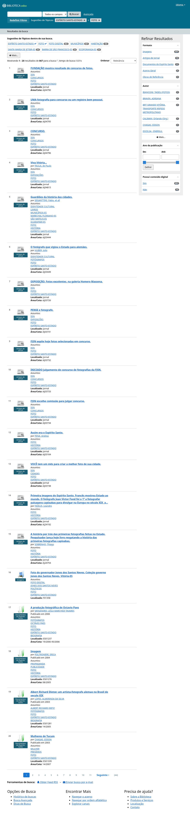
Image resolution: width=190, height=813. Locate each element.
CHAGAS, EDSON (43, 739)
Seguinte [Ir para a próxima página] (103, 775)
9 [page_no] (76, 775)
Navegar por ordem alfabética (89, 800)
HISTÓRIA (36, 228)
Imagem (36, 651)
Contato (135, 807)
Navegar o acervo (82, 796)
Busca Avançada (23, 800)
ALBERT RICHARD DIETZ (43, 708)
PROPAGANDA (38, 663)
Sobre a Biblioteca (140, 796)
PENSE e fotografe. (42, 310)
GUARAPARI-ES (38, 221)
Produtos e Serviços (141, 800)
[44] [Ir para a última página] (116, 775)
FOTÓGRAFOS (38, 259)
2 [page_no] (32, 775)
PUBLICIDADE (38, 666)
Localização (137, 803)
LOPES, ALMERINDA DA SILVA (49, 698)
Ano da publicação (152, 145)
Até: (163, 151)
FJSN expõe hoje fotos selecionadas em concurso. (61, 341)
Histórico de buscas (25, 796)
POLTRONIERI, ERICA (45, 654)
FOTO (43, 43)
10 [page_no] (83, 775)
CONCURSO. (38, 131)
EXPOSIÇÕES (37, 175)
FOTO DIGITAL (56, 43)
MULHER (35, 748)
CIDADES (35, 473)
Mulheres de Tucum (43, 736)
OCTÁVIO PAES (38, 623)
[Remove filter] (84, 20)
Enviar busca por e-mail (78, 782)
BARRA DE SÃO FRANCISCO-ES (57, 49)
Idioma (180, 4)
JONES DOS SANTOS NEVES (44, 585)
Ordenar (104, 60)
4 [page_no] (45, 775)
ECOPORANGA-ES (87, 49)
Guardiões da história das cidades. (52, 197)
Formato (147, 45)
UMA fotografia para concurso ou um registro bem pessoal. (67, 99)
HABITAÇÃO (97, 43)
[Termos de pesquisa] (24, 14)
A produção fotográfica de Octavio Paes (55, 607)
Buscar (74, 14)
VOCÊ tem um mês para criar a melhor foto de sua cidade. (66, 464)
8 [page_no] (70, 775)
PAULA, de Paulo (43, 165)
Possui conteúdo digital (155, 176)
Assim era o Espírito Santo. (47, 432)
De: (144, 151)
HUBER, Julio (41, 250)
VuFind (10, 5)
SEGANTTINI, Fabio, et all (47, 200)
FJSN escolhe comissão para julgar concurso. (58, 401)
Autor (146, 85)
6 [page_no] (57, 775)
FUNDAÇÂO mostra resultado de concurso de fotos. (62, 68)
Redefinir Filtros (18, 20)
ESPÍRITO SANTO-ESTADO (22, 43)
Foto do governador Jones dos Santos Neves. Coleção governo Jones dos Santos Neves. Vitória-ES (68, 574)
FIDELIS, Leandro (43, 505)
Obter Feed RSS (47, 782)
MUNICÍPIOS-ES (39, 212)
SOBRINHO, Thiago (44, 544)
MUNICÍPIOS (77, 43)
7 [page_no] (63, 775)
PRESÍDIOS (36, 751)
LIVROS (34, 209)
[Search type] (54, 14)
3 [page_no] (38, 775)
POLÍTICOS (36, 588)
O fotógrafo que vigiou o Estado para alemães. (59, 247)
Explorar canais (81, 803)
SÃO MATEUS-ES (39, 218)
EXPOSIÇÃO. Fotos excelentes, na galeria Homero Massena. (67, 281)
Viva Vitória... (39, 162)
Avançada (88, 14)
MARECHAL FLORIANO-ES (43, 215)
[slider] (144, 162)
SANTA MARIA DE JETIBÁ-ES (21, 49)
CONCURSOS (37, 77)
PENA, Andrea (42, 435)
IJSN (33, 74)
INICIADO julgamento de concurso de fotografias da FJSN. (66, 369)
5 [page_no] (51, 775)
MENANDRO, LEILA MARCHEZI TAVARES (54, 610)
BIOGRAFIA (36, 635)
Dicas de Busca (22, 803)
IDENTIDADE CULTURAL (43, 206)
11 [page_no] (90, 775)
